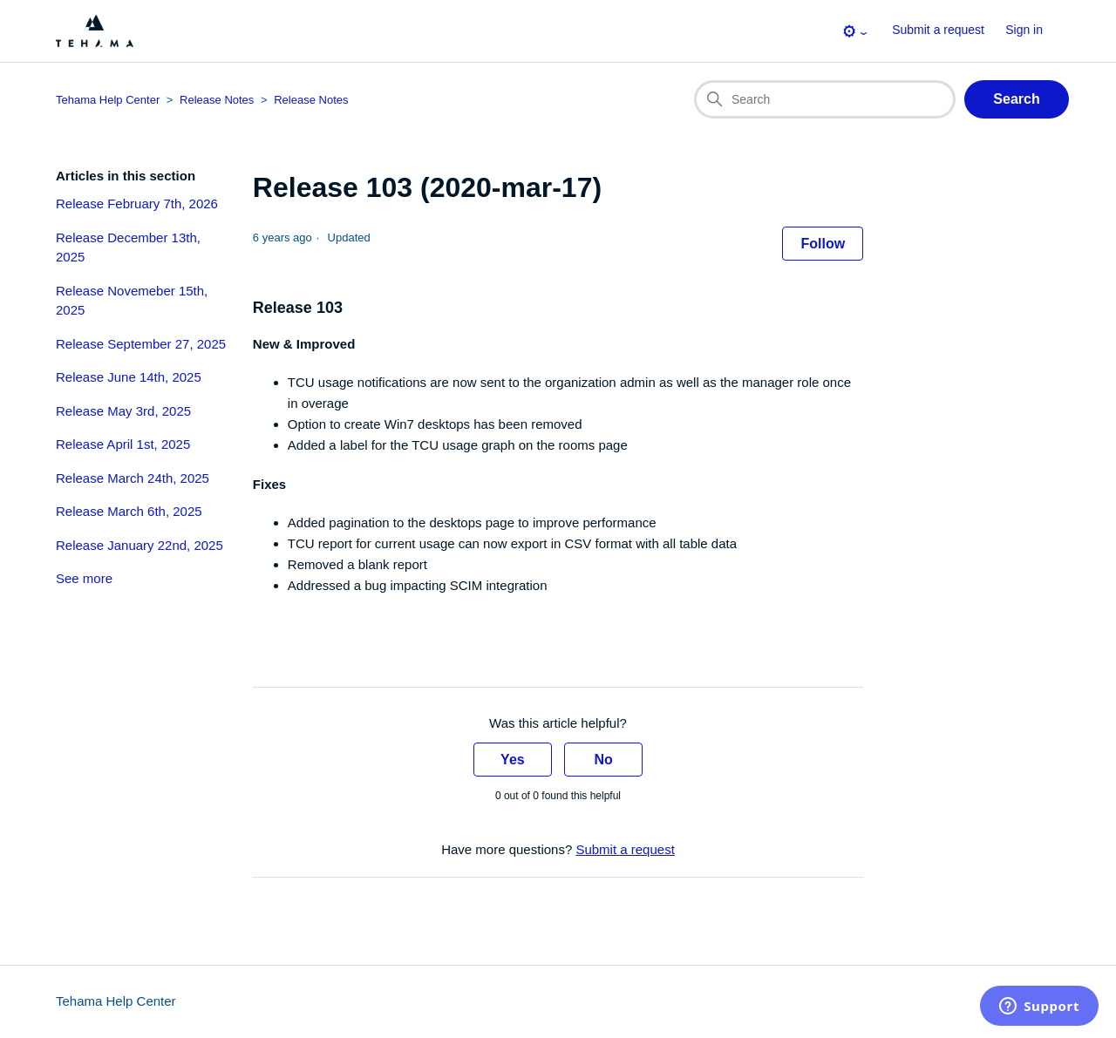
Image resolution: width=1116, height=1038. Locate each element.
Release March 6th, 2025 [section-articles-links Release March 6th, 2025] (129, 511)
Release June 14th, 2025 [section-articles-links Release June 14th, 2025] (128, 377)
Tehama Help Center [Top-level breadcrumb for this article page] (108, 99)
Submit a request (938, 30)
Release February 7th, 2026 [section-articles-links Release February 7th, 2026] (137, 203)
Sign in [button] (1024, 30)
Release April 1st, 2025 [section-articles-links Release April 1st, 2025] (123, 444)
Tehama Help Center (116, 1001)
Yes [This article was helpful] (512, 759)
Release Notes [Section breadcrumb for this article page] (311, 99)
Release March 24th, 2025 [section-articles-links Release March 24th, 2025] (132, 478)
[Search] (825, 99)
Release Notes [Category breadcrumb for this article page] (217, 99)
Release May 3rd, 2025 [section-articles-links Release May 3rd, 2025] (123, 411)
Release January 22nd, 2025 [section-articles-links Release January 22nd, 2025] (139, 545)
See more (84, 578)
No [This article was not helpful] (603, 759)
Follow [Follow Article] (822, 243)
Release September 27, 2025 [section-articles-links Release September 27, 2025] (141, 343)
